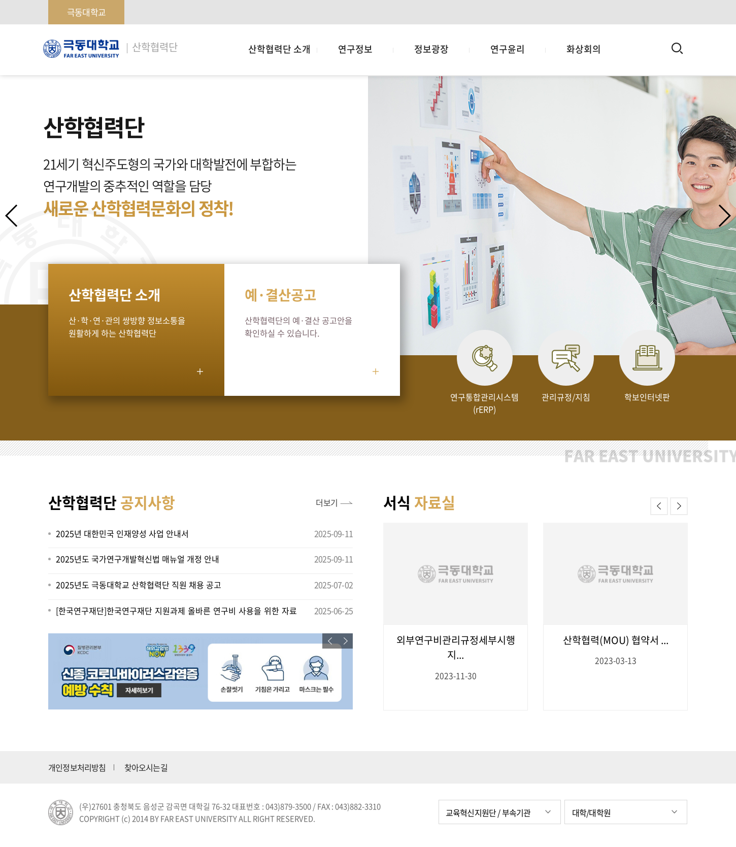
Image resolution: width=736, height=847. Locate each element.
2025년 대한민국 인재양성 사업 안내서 (122, 533)
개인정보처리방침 (77, 767)
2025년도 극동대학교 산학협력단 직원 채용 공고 (138, 585)
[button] (724, 216)
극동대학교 (86, 12)
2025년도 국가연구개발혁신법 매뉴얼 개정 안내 (137, 559)
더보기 (327, 502)
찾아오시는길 (146, 767)
